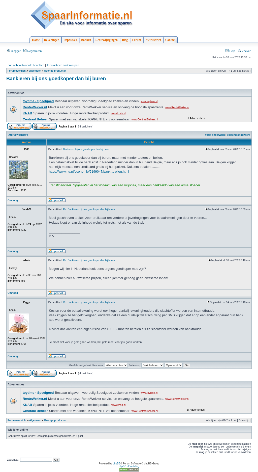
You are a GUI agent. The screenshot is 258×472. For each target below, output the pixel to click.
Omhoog (13, 200)
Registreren (32, 51)
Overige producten (55, 70)
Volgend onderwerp (238, 135)
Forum (136, 40)
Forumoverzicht (17, 70)
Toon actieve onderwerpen (63, 65)
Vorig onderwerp (215, 135)
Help (230, 51)
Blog (125, 40)
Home (36, 40)
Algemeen (35, 70)
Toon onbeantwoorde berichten (25, 65)
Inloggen (14, 51)
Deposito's (70, 40)
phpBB (116, 463)
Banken (86, 40)
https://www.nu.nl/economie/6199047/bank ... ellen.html (89, 171)
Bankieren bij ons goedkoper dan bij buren (56, 78)
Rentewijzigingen (106, 40)
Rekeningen (51, 40)
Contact (170, 40)
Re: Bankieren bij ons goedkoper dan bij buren (89, 209)
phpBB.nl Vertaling (129, 466)
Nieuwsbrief (153, 40)
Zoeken (244, 51)
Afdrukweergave (18, 135)
